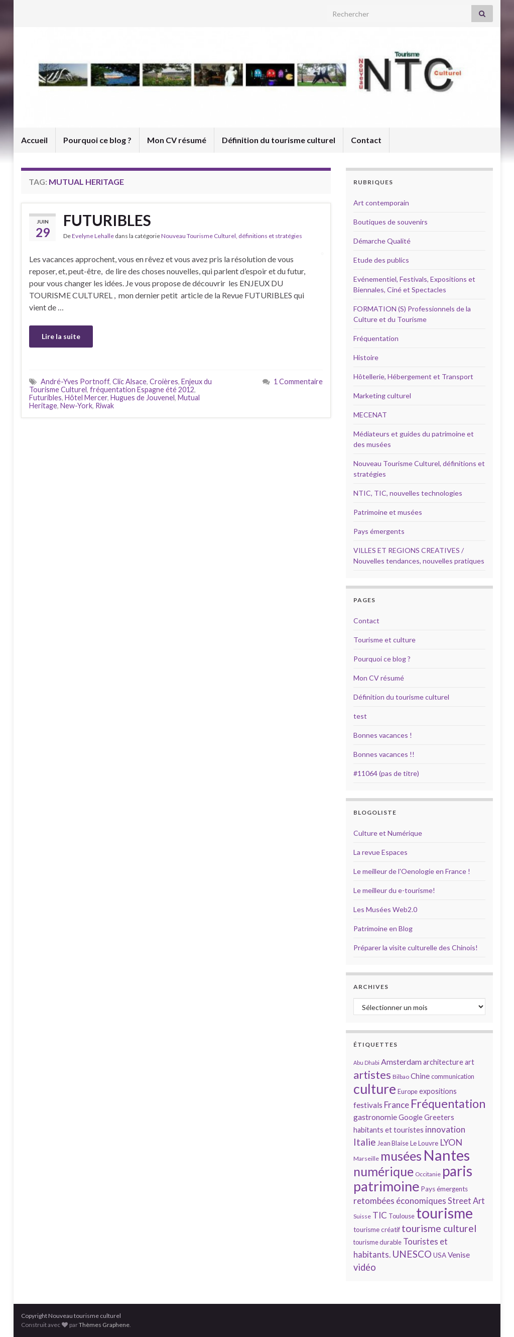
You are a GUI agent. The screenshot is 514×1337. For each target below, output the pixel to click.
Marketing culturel (382, 395)
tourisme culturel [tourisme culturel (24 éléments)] (439, 1228)
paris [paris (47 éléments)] (457, 1170)
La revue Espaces (380, 852)
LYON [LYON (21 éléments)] (451, 1142)
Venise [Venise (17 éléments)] (459, 1254)
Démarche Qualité (382, 241)
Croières (164, 381)
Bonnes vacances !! (384, 754)
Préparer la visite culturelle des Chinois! (415, 947)
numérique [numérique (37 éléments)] (383, 1171)
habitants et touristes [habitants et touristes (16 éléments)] (388, 1130)
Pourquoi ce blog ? (97, 140)
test (360, 716)
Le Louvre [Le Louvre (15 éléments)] (424, 1143)
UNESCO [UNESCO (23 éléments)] (412, 1254)
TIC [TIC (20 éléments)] (379, 1215)
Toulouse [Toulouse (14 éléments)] (402, 1216)
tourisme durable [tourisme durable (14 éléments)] (377, 1242)
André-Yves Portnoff (75, 381)
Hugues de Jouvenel (142, 397)
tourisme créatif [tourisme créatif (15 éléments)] (376, 1229)
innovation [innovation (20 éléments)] (445, 1129)
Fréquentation (376, 338)
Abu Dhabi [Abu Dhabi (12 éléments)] (366, 1062)
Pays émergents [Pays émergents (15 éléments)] (444, 1189)
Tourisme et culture (384, 639)
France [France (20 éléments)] (396, 1104)
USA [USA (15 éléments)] (439, 1255)
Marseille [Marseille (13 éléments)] (366, 1158)
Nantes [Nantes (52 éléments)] (446, 1155)
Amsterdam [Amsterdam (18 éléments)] (401, 1061)
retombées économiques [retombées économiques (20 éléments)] (399, 1200)
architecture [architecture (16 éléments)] (443, 1062)
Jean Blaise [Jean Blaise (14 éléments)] (393, 1143)
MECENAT (370, 414)
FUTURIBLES (107, 220)
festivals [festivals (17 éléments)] (367, 1104)
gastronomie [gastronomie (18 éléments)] (375, 1117)
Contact (366, 140)
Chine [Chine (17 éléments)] (420, 1075)
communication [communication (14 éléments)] (452, 1076)
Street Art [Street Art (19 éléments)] (466, 1201)
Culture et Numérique (387, 833)
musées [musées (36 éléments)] (401, 1156)
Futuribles (45, 397)
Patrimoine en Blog (383, 928)
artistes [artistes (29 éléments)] (372, 1074)
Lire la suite (61, 336)
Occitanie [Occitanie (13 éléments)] (428, 1174)
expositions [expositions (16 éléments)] (438, 1091)
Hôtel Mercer (86, 397)
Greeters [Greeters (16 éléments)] (439, 1117)
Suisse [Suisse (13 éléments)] (362, 1216)
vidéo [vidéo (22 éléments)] (364, 1267)
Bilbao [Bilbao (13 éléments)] (401, 1076)
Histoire (365, 357)
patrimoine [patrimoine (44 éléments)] (386, 1186)
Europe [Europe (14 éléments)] (408, 1091)
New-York (76, 405)
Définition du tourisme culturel (278, 140)
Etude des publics (381, 260)
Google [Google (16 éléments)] (411, 1117)
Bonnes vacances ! (382, 735)
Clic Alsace (129, 381)
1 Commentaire (298, 381)
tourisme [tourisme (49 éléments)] (444, 1212)
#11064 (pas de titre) (386, 773)
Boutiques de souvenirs (390, 221)
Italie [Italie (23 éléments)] (364, 1142)
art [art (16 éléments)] (469, 1062)
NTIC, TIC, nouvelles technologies (407, 493)
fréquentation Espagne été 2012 (142, 389)
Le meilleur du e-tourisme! (394, 890)
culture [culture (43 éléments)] (374, 1088)
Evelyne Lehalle (93, 236)
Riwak (104, 405)
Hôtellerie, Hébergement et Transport (413, 376)
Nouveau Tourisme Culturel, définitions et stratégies (231, 236)
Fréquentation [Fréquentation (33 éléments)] (448, 1103)
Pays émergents (379, 531)
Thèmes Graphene (104, 1324)
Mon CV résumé (176, 140)
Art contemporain (381, 202)
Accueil (34, 140)
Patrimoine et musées (387, 512)
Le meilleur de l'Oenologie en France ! (411, 871)
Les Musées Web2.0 (385, 909)
